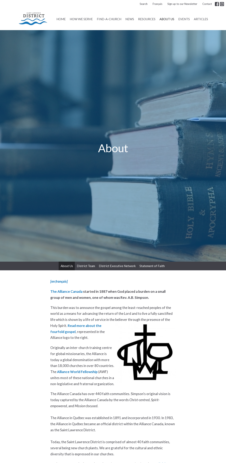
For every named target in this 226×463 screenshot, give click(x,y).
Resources (146, 19)
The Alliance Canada (66, 291)
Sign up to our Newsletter (182, 3)
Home (61, 19)
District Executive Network (117, 266)
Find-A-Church (109, 19)
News (129, 19)
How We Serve (81, 19)
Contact (207, 3)
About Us (166, 19)
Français (157, 3)
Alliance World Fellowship (77, 372)
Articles (201, 19)
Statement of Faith (152, 266)
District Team (86, 266)
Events (184, 19)
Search (144, 3)
